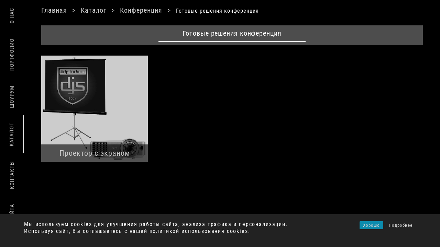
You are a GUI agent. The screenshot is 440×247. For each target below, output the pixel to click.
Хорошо (371, 225)
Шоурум (12, 96)
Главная (71, 10)
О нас (12, 16)
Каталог (110, 10)
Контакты (12, 175)
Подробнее (400, 225)
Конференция (158, 10)
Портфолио (12, 54)
